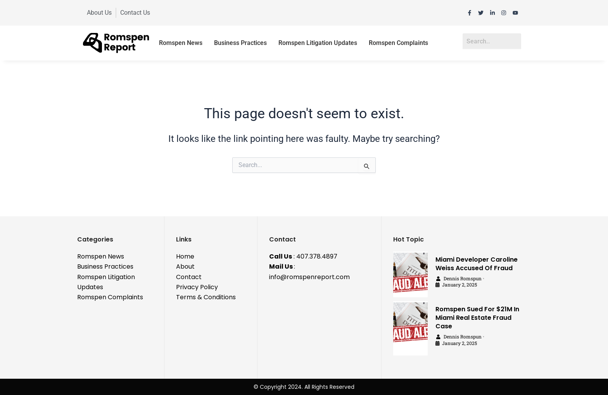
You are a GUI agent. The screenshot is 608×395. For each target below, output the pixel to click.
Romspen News (180, 43)
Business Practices (240, 43)
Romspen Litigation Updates (317, 43)
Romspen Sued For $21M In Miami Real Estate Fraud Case (477, 318)
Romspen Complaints (398, 43)
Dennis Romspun (463, 278)
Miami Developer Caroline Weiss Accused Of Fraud (476, 264)
